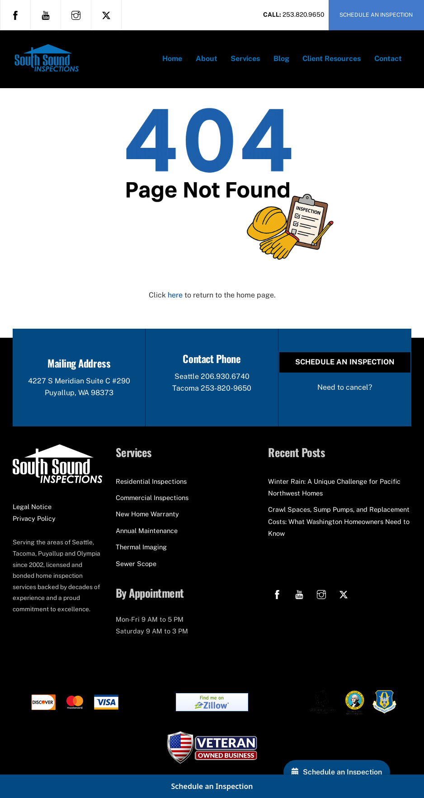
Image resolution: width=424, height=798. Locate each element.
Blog (281, 58)
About (206, 58)
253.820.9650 (303, 14)
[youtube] (46, 14)
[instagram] (76, 14)
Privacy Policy (34, 518)
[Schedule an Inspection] (336, 772)
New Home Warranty (147, 514)
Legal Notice (32, 506)
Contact (388, 58)
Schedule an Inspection (345, 362)
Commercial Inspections (152, 497)
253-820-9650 (226, 388)
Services (245, 58)
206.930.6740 (225, 376)
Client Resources (331, 58)
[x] (106, 14)
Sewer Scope (136, 563)
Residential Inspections (151, 481)
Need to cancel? (344, 387)
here (175, 295)
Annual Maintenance (147, 530)
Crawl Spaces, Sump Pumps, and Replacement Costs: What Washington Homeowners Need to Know (339, 521)
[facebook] (15, 14)
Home (172, 58)
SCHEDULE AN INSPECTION (376, 14)
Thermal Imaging (141, 547)
